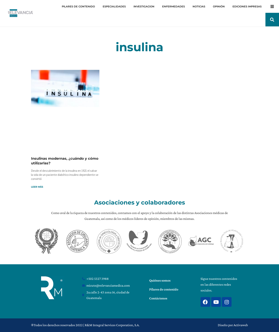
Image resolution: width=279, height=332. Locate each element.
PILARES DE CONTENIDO (78, 6)
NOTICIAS (199, 6)
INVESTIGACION (143, 6)
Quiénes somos (159, 280)
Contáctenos (158, 298)
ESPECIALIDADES (114, 6)
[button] (272, 19)
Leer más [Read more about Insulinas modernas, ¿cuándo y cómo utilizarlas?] (37, 186)
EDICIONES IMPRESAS (247, 6)
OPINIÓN (219, 6)
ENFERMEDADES (173, 6)
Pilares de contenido (163, 289)
